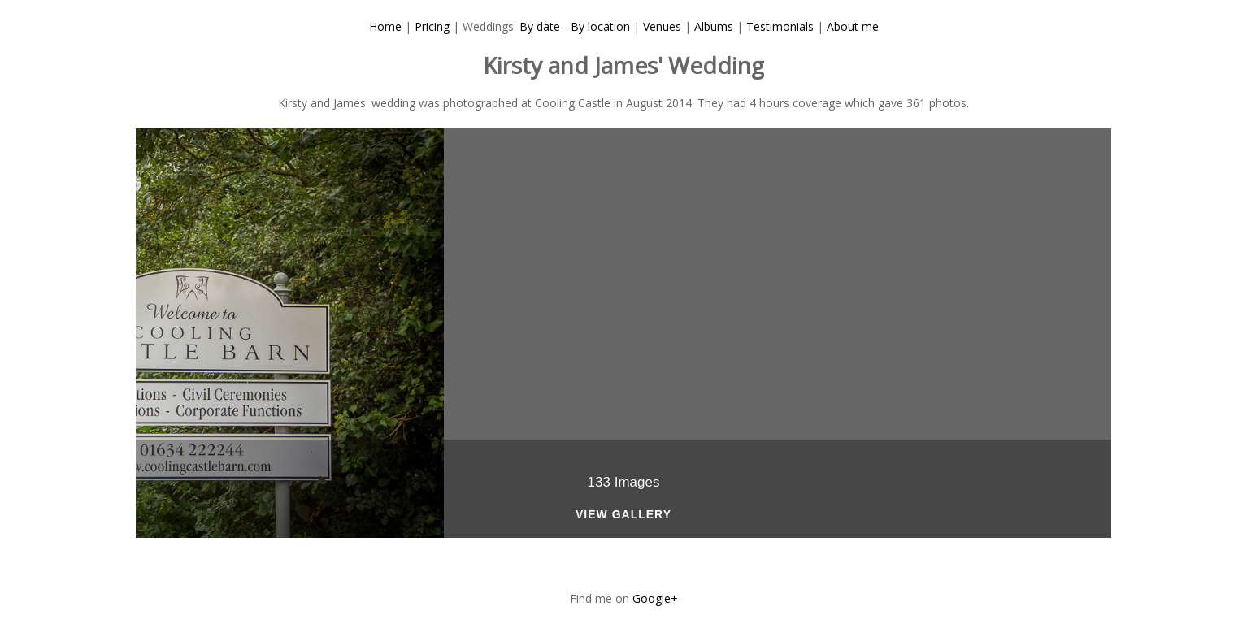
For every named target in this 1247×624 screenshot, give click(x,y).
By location (600, 26)
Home (385, 26)
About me (853, 26)
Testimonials (780, 26)
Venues (662, 26)
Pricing (432, 26)
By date (539, 26)
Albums (713, 26)
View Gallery (623, 515)
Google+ (655, 598)
